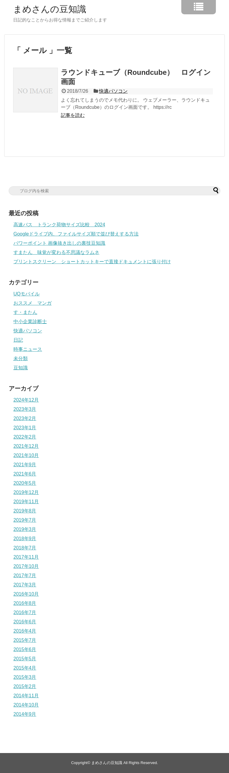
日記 (18, 340)
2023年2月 (24, 418)
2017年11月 (26, 557)
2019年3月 (24, 529)
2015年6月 (24, 649)
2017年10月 (26, 566)
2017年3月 (24, 584)
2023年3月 (24, 409)
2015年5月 (24, 658)
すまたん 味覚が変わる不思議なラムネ (56, 252)
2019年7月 (24, 520)
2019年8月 (24, 510)
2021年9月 (24, 464)
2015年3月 (24, 677)
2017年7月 (24, 575)
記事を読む (73, 115)
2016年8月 (24, 603)
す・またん (25, 312)
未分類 (20, 358)
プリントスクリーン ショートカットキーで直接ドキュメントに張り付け (92, 261)
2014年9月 (24, 714)
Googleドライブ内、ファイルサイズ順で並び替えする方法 (76, 233)
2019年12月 (26, 492)
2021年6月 (24, 473)
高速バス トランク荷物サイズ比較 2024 (59, 224)
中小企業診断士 (30, 321)
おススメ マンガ (32, 303)
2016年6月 (24, 621)
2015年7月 (24, 640)
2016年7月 (24, 612)
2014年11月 (26, 695)
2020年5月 (24, 483)
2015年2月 (24, 686)
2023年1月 (24, 427)
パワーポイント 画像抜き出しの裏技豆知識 (59, 243)
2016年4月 (24, 630)
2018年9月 (24, 538)
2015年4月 (24, 667)
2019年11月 (26, 501)
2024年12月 (26, 399)
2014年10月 (26, 704)
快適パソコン (113, 91)
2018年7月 (24, 547)
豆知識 (20, 367)
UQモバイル (26, 293)
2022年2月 (24, 436)
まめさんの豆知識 (49, 9)
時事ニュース (27, 349)
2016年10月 (26, 594)
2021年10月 (26, 455)
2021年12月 (26, 446)
